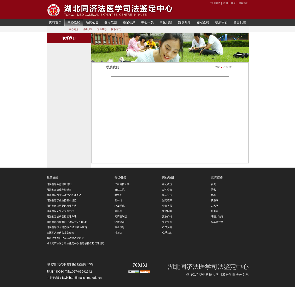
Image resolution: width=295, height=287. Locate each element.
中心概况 (74, 22)
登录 (233, 3)
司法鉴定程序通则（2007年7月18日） (68, 221)
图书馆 (118, 200)
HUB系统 (120, 205)
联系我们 (221, 22)
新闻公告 (92, 22)
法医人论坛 (217, 216)
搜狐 (213, 195)
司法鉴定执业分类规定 (59, 189)
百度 (213, 184)
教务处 (118, 195)
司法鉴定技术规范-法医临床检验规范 (67, 227)
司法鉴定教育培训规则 (59, 184)
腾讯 (213, 189)
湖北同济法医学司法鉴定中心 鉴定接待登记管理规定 (75, 243)
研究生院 (120, 189)
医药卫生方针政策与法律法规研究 (65, 238)
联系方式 (116, 29)
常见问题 (166, 22)
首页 (217, 67)
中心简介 (74, 29)
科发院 (118, 232)
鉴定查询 (203, 22)
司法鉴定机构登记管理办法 (61, 205)
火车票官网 (217, 221)
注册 (225, 3)
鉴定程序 (129, 22)
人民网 (214, 205)
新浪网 (214, 200)
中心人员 (147, 22)
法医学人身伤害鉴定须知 (60, 232)
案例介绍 (184, 22)
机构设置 (88, 29)
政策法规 (167, 227)
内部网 (118, 211)
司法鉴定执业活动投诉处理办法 (64, 195)
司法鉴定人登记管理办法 (60, 211)
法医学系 (215, 3)
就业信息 (120, 227)
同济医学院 (121, 216)
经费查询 (120, 221)
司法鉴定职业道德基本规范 (61, 200)
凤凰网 (214, 211)
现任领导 (102, 29)
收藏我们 (244, 3)
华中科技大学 (122, 184)
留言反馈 (239, 22)
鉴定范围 (110, 22)
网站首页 (55, 22)
